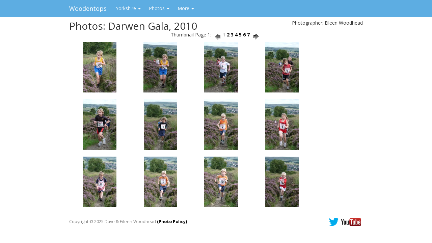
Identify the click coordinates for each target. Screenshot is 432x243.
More (186, 8)
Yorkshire (128, 8)
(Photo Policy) (172, 221)
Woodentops (88, 8)
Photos (159, 8)
